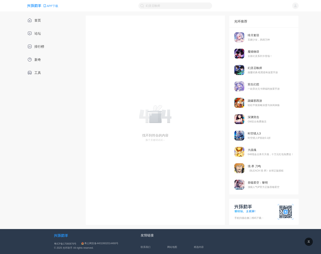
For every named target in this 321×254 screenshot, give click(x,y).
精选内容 (199, 247)
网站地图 (172, 247)
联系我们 (145, 247)
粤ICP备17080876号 (65, 244)
